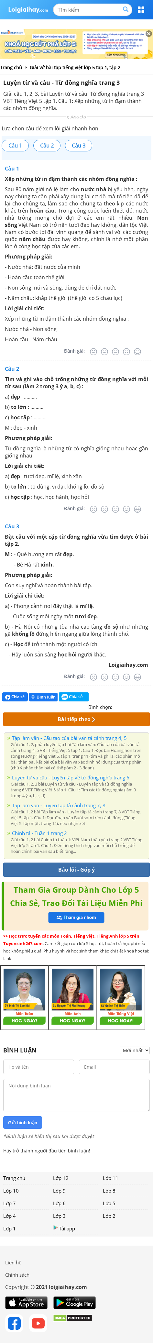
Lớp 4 (9, 1216)
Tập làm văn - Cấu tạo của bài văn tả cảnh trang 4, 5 (69, 738)
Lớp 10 (11, 1190)
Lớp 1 (9, 1228)
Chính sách (17, 1274)
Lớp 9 (59, 1190)
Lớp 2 (109, 1216)
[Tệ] (104, 351)
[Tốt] (126, 351)
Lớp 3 (59, 1216)
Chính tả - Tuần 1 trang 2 (39, 833)
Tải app (64, 1228)
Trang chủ (14, 1178)
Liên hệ (13, 1262)
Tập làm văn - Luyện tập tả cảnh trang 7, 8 (58, 805)
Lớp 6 (59, 1203)
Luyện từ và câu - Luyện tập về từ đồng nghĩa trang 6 (70, 777)
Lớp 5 (109, 1203)
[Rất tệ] (93, 351)
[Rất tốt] (137, 351)
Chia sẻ (15, 697)
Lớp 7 (9, 1203)
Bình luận (43, 697)
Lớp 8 (109, 1190)
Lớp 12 (61, 1178)
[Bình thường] (115, 351)
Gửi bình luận (22, 1122)
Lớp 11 (110, 1178)
